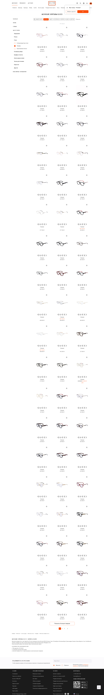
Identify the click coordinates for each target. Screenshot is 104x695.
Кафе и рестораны (57, 686)
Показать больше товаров (62, 623)
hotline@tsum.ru (77, 676)
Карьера (14, 686)
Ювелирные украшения (19, 71)
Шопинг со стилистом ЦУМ (59, 676)
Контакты (14, 681)
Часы (58, 7)
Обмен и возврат (37, 681)
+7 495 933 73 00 (77, 673)
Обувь (30, 7)
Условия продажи (37, 683)
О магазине (15, 673)
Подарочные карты (50, 7)
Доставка (35, 678)
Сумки (35, 7)
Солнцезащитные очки (22, 43)
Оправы (36, 633)
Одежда (26, 7)
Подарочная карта (57, 678)
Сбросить (78, 19)
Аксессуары (41, 7)
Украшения (17, 33)
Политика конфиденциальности (40, 688)
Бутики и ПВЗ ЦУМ (16, 678)
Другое (16, 67)
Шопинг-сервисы (57, 673)
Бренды (20, 7)
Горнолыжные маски (22, 48)
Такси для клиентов (57, 688)
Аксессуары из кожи (19, 58)
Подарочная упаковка (58, 683)
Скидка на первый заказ (38, 686)
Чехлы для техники (19, 61)
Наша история (15, 683)
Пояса (15, 36)
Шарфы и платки (18, 54)
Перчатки (16, 64)
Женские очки (31, 633)
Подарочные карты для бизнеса (60, 681)
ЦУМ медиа (14, 688)
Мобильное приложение (38, 676)
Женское (18, 633)
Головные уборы (18, 51)
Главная (13, 633)
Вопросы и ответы (37, 673)
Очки (15, 40)
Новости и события (16, 676)
